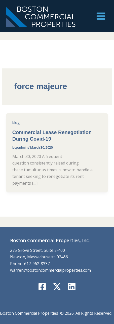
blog (15, 122)
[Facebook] (42, 286)
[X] (57, 286)
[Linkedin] (72, 286)
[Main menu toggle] (101, 16)
